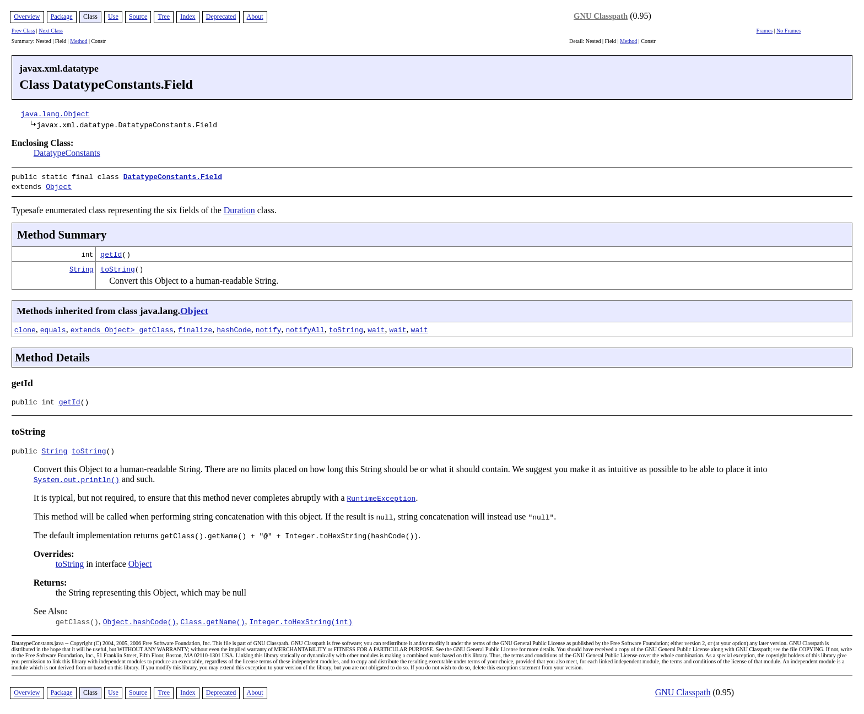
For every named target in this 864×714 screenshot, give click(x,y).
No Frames (788, 31)
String (81, 267)
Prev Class (23, 31)
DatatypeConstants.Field (172, 176)
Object (59, 185)
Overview (27, 16)
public (27, 452)
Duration (239, 208)
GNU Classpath (601, 16)
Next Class (51, 31)
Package (62, 16)
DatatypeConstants (67, 153)
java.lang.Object (55, 113)
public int (35, 401)
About (255, 16)
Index (187, 16)
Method (78, 41)
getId (111, 252)
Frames (765, 31)
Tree (164, 16)
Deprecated (221, 16)
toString (117, 267)
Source (138, 16)
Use (113, 16)
